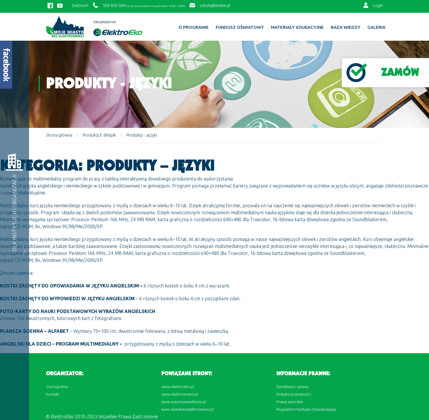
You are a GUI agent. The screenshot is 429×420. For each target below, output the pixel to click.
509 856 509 (114, 5)
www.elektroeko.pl (177, 387)
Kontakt (52, 394)
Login (378, 5)
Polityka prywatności (293, 394)
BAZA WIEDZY (345, 27)
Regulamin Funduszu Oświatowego (306, 409)
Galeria (376, 27)
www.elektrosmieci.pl (179, 394)
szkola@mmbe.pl (215, 5)
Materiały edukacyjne (297, 27)
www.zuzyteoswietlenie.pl (183, 402)
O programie (193, 27)
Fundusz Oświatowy (240, 27)
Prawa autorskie (289, 402)
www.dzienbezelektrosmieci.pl (187, 409)
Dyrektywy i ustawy (292, 387)
